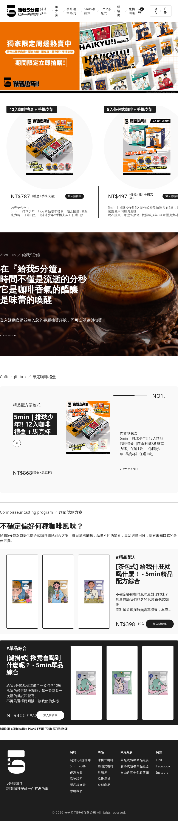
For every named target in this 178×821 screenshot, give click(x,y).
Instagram (164, 772)
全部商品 (104, 785)
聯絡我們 (76, 791)
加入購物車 (74, 196)
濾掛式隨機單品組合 (135, 766)
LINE (159, 760)
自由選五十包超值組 (135, 772)
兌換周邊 (132, 11)
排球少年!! (44, 11)
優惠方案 (76, 772)
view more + (9, 335)
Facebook (163, 766)
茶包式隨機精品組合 (135, 760)
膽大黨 (56, 11)
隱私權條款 (78, 785)
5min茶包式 (106, 11)
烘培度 (118, 11)
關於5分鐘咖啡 (80, 760)
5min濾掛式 (89, 11)
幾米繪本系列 (71, 11)
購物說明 (76, 778)
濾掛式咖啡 (106, 760)
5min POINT (79, 766)
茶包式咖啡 (106, 766)
